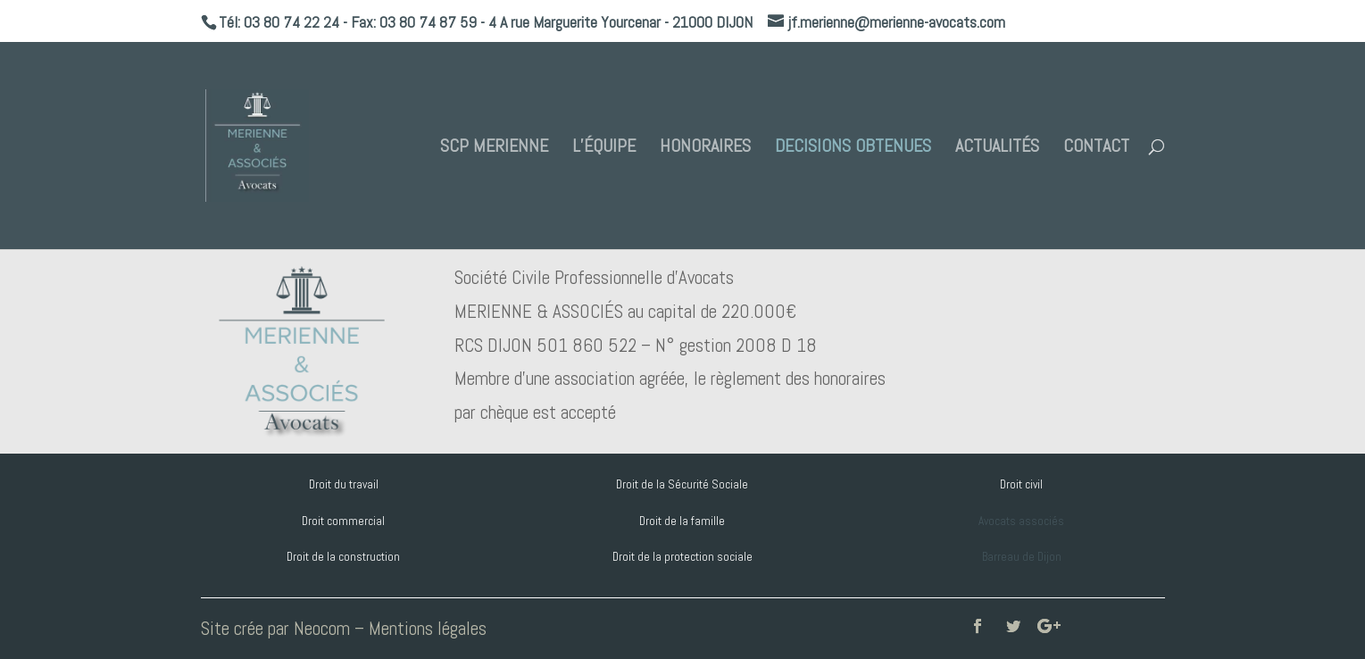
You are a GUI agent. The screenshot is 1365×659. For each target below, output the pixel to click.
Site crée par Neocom (275, 628)
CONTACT (1096, 148)
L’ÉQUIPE (604, 148)
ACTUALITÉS (997, 148)
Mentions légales (428, 628)
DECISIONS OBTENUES (853, 148)
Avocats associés (1021, 521)
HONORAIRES (705, 148)
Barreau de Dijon (1021, 556)
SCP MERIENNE (494, 148)
